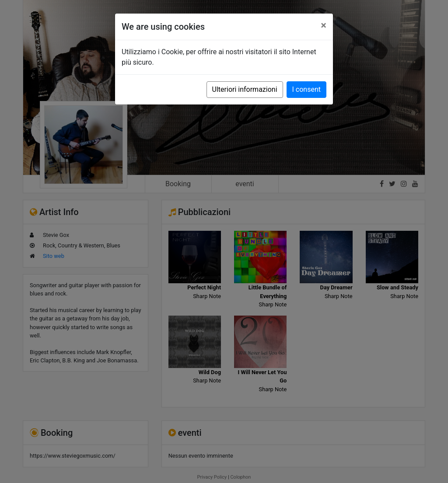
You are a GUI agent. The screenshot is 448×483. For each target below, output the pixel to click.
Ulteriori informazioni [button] (244, 89)
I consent (306, 89)
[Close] (323, 25)
